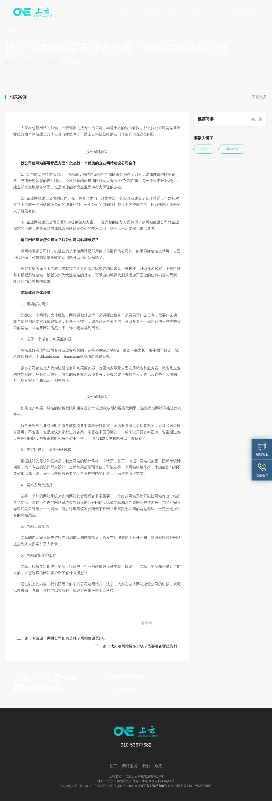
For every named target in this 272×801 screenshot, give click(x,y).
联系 (198, 11)
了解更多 (259, 97)
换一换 (256, 119)
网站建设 (234, 149)
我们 (176, 11)
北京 (205, 149)
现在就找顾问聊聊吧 (123, 681)
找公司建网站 (73, 63)
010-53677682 (123, 669)
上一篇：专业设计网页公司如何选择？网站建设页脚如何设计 (57, 638)
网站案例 (149, 11)
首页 (123, 11)
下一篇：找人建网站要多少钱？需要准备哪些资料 (137, 638)
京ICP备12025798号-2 (154, 778)
